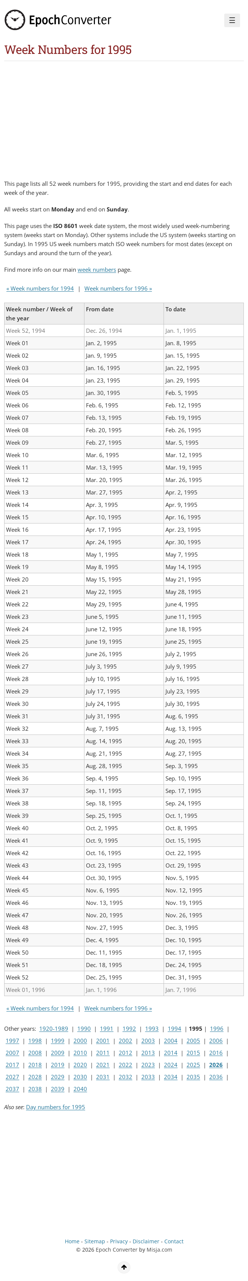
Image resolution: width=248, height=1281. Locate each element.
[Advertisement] (92, 117)
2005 (193, 1040)
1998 (35, 1040)
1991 (106, 1028)
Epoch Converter (117, 1249)
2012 (125, 1052)
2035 (193, 1077)
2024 (171, 1064)
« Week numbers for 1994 (40, 288)
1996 (217, 1028)
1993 (152, 1028)
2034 (171, 1077)
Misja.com (159, 1249)
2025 (193, 1064)
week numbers (97, 269)
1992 (129, 1028)
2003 (148, 1040)
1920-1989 (53, 1028)
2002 (125, 1040)
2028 (35, 1077)
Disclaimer (146, 1241)
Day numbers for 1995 (55, 1107)
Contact (174, 1241)
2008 (35, 1052)
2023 (148, 1064)
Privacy (119, 1241)
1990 (84, 1028)
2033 (148, 1077)
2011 (103, 1052)
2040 (80, 1089)
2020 (80, 1064)
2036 (216, 1077)
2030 (80, 1077)
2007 (12, 1052)
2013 (148, 1052)
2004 (171, 1040)
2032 (125, 1077)
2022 (125, 1064)
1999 (57, 1040)
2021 (103, 1064)
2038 (35, 1089)
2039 (57, 1089)
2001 (103, 1040)
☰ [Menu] (232, 20)
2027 (12, 1077)
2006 (216, 1040)
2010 (80, 1052)
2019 (57, 1064)
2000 (80, 1040)
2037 (12, 1089)
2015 (193, 1052)
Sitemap (94, 1241)
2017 (12, 1064)
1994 (174, 1028)
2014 (171, 1052)
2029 (57, 1077)
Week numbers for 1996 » (118, 288)
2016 (216, 1052)
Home (72, 1241)
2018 (35, 1064)
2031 (103, 1077)
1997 (12, 1040)
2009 (57, 1052)
